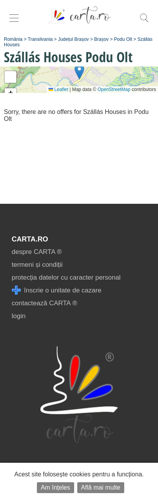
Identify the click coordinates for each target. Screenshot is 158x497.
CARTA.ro (30, 239)
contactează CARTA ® (44, 303)
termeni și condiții (37, 264)
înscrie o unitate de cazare (56, 290)
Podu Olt (123, 39)
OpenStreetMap (113, 89)
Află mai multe (100, 487)
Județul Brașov (73, 39)
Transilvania (40, 39)
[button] (79, 72)
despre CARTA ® (37, 252)
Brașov (101, 39)
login (19, 316)
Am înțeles (55, 487)
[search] (144, 22)
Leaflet (58, 89)
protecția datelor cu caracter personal (66, 277)
